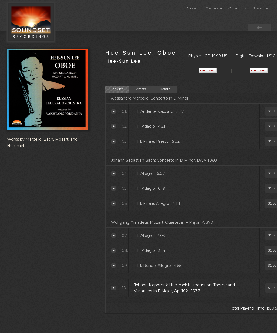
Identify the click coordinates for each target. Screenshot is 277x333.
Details (165, 89)
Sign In (260, 8)
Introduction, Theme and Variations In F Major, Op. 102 (113, 288)
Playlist (117, 89)
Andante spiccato (113, 111)
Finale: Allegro (113, 203)
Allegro (113, 173)
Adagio (113, 126)
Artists (141, 89)
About (193, 8)
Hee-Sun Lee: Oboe (140, 53)
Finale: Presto (113, 141)
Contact (237, 8)
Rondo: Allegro (113, 265)
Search (214, 8)
